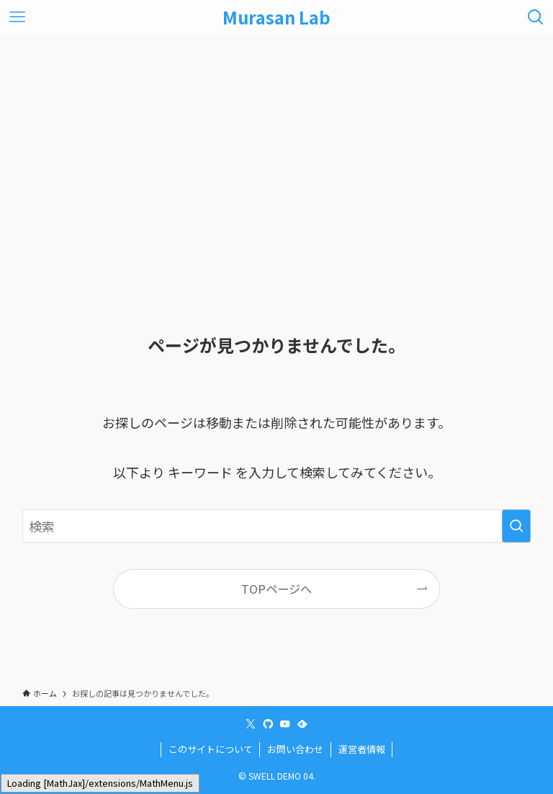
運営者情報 (361, 749)
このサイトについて (210, 749)
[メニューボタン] (17, 17)
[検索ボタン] (535, 17)
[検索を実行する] (516, 526)
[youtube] (285, 724)
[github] (267, 724)
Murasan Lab (276, 17)
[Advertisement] (276, 143)
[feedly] (302, 724)
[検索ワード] (276, 526)
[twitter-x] (250, 724)
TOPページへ (276, 588)
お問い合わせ (295, 749)
